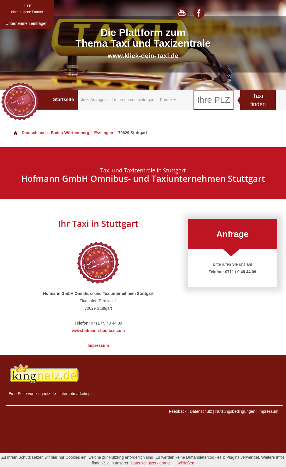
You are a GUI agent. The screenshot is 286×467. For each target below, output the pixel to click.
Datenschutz (201, 411)
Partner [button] (168, 99)
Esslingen (103, 132)
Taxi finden (258, 100)
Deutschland (29, 132)
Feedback (177, 411)
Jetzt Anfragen (94, 99)
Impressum (98, 345)
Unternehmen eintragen (133, 99)
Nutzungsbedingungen (235, 411)
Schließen (185, 463)
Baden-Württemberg (70, 132)
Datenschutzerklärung (150, 463)
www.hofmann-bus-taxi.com (98, 330)
